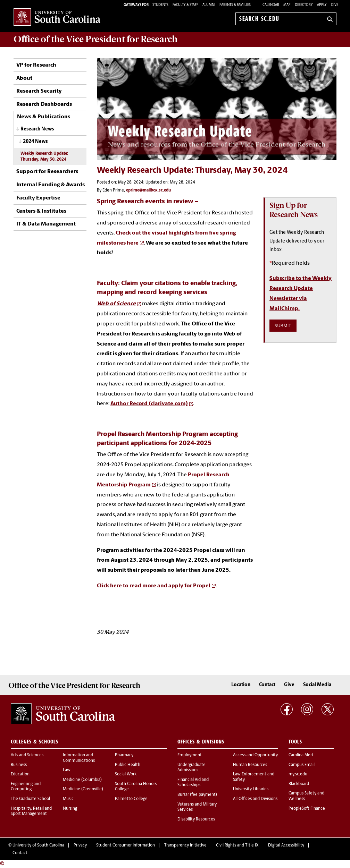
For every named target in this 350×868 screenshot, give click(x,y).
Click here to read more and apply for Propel (153, 586)
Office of (95, 39)
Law (66, 770)
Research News (37, 129)
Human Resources (250, 765)
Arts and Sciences (27, 755)
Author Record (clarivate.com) (149, 404)
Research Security (39, 91)
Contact (267, 685)
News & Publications (43, 117)
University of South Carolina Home (57, 17)
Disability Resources (196, 819)
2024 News (35, 141)
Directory (304, 5)
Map (287, 5)
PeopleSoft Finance (307, 809)
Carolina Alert (301, 755)
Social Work (125, 774)
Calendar (270, 5)
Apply (322, 5)
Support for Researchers (47, 172)
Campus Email (302, 765)
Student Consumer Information (125, 845)
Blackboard (299, 784)
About (24, 78)
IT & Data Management (46, 224)
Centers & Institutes (41, 211)
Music (68, 799)
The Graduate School (30, 799)
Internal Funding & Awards (50, 185)
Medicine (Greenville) (83, 789)
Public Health (127, 765)
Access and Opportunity (255, 755)
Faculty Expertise (38, 198)
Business (19, 765)
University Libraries (250, 789)
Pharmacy (124, 755)
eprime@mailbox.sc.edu (148, 190)
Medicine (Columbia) (82, 780)
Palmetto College (131, 799)
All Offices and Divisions (255, 799)
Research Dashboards (44, 104)
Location (240, 685)
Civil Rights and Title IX (237, 845)
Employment (189, 755)
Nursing (70, 809)
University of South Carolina (38, 845)
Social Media (317, 685)
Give (334, 5)
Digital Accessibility (286, 845)
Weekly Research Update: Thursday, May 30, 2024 (44, 157)
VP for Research (36, 65)
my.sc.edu (298, 774)
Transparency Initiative (185, 845)
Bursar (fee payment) (197, 795)
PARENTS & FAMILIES (235, 5)
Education (20, 774)
